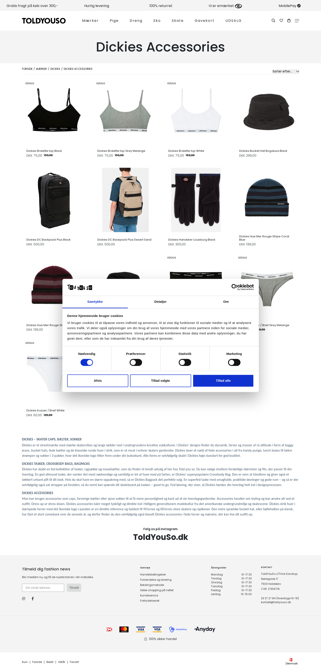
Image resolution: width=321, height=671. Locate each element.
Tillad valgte (160, 380)
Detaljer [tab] (160, 301)
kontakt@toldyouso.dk (276, 602)
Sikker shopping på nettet (156, 590)
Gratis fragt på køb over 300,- (32, 5)
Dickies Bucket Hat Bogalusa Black (263, 151)
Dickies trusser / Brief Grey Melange (264, 325)
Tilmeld (74, 587)
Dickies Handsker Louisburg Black (191, 239)
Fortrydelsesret (149, 601)
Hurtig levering (96, 5)
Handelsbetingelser (153, 574)
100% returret (160, 5)
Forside (27, 69)
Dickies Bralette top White (186, 151)
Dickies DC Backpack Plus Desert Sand (124, 239)
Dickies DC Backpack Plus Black (48, 239)
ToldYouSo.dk (160, 537)
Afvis (98, 380)
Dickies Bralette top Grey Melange (121, 151)
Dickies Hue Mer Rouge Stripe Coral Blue (264, 238)
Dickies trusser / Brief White (45, 410)
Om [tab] (226, 301)
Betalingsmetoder (152, 585)
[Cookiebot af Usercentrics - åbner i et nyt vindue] (235, 287)
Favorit (74, 662)
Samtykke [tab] (95, 301)
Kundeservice (149, 595)
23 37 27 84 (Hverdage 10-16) (280, 598)
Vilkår (61, 662)
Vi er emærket (225, 5)
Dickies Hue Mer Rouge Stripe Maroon (53, 325)
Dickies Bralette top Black (44, 151)
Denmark (292, 661)
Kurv (25, 662)
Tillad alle (223, 380)
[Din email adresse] (43, 588)
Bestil (49, 662)
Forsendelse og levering (156, 580)
